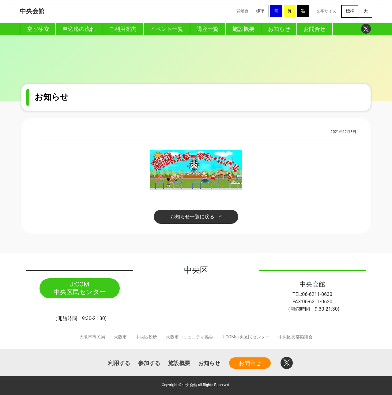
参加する (149, 363)
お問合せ (250, 363)
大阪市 (120, 337)
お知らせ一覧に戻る (192, 217)
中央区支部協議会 (295, 337)
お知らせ (209, 363)
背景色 (242, 11)
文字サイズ (326, 11)
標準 (260, 10)
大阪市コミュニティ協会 (189, 337)
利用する (119, 363)
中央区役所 (146, 337)
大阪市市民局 (92, 337)
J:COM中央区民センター (246, 337)
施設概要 (179, 363)
